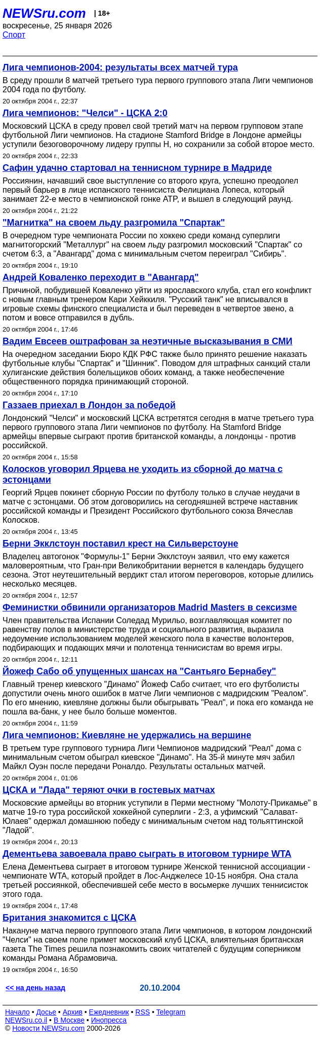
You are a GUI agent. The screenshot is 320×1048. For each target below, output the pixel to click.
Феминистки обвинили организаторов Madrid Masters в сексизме (150, 607)
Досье (46, 1012)
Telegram (171, 1012)
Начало (17, 1012)
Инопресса (109, 1020)
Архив (73, 1012)
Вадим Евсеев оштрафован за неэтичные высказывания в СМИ (148, 341)
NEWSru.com (44, 13)
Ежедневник (109, 1012)
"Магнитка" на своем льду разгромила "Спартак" (114, 223)
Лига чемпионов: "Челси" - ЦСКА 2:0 (85, 113)
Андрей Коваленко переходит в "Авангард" (101, 277)
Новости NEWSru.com (48, 1028)
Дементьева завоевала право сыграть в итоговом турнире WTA (147, 854)
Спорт (14, 34)
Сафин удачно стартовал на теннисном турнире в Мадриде (137, 168)
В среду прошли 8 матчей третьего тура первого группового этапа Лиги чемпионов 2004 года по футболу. (158, 85)
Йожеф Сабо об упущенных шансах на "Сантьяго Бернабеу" (139, 671)
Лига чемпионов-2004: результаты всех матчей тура (120, 67)
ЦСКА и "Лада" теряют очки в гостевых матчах (109, 790)
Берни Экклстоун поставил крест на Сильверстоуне (120, 543)
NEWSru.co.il (26, 1020)
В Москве (69, 1020)
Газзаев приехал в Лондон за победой (89, 405)
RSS (142, 1012)
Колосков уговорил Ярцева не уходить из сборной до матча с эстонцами (143, 474)
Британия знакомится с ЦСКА (69, 918)
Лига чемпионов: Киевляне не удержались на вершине (127, 735)
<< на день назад (35, 988)
